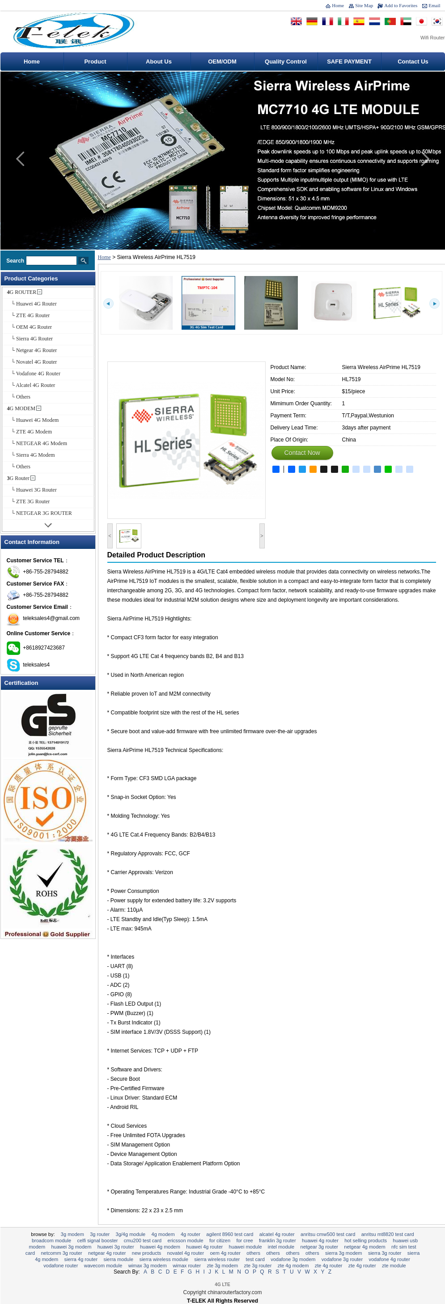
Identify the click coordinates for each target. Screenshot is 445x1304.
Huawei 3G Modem (71, 1246)
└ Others (19, 397)
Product (95, 61)
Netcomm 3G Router (61, 1253)
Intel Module (281, 1246)
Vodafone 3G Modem (293, 1259)
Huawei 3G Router (115, 1246)
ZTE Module (394, 1265)
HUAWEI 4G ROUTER (320, 1240)
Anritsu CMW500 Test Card (328, 1234)
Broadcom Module (51, 1240)
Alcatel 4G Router (277, 1234)
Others (253, 1253)
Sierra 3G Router (385, 1253)
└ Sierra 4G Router (30, 339)
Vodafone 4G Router (389, 1259)
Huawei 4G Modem (160, 1246)
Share (275, 469)
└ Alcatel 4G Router (31, 385)
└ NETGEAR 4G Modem (37, 443)
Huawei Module (245, 1246)
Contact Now (302, 452)
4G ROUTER (22, 292)
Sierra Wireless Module (163, 1259)
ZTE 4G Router (362, 1265)
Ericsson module (185, 1240)
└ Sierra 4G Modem (31, 455)
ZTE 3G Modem (222, 1265)
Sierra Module (118, 1259)
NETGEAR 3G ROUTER (319, 1246)
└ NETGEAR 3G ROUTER (39, 513)
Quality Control (286, 61)
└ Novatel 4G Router (32, 362)
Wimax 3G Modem (147, 1265)
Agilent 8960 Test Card (229, 1234)
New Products (146, 1253)
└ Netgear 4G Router (32, 350)
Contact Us (413, 61)
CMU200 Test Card (142, 1240)
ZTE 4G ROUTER (329, 1265)
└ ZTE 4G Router (28, 315)
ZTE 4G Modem (293, 1265)
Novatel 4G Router (185, 1253)
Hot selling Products (365, 1240)
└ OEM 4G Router (29, 327)
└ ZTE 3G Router (28, 501)
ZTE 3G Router (258, 1265)
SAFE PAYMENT (349, 61)
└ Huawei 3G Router (32, 490)
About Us (159, 61)
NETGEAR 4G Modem (364, 1246)
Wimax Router (187, 1265)
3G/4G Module (131, 1234)
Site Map (364, 5)
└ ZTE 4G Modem (29, 432)
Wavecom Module (103, 1265)
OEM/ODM (222, 61)
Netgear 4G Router (107, 1253)
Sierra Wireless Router (217, 1259)
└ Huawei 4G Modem (33, 420)
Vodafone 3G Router (342, 1259)
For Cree (244, 1240)
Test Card (255, 1259)
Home (338, 5)
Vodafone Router (60, 1265)
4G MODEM (21, 408)
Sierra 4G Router (80, 1259)
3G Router (18, 478)
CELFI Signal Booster (97, 1240)
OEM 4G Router (225, 1253)
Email (434, 5)
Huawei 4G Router (204, 1246)
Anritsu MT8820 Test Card (387, 1234)
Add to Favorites (400, 5)
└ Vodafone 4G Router (33, 373)
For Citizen (219, 1240)
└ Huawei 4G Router (32, 304)
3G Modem (72, 1234)
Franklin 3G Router (277, 1240)
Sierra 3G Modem (343, 1253)
